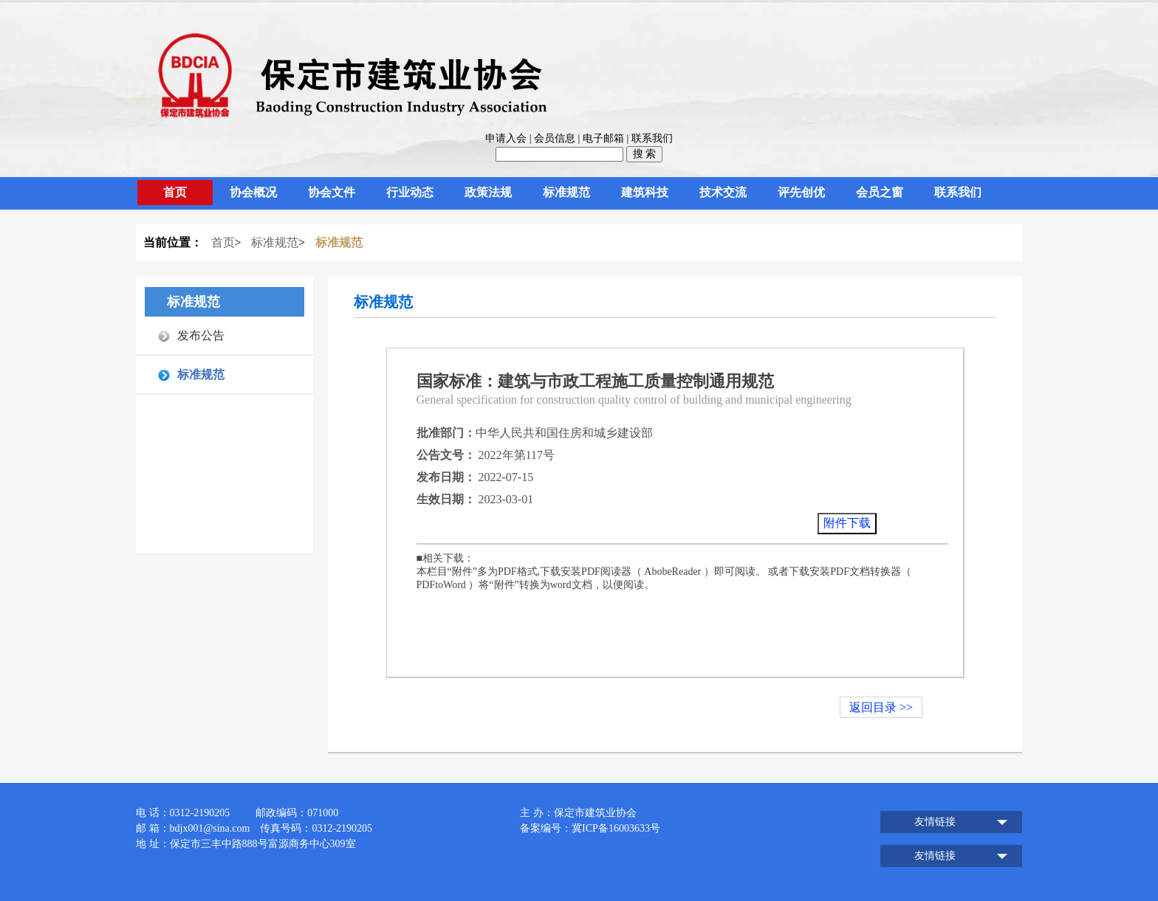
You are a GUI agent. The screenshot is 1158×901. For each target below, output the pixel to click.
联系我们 (652, 138)
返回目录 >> (881, 707)
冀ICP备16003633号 (616, 828)
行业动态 (410, 192)
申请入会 (506, 138)
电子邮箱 (603, 138)
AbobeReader (672, 571)
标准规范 (566, 192)
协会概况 (253, 192)
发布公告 (201, 335)
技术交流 (723, 192)
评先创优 (801, 192)
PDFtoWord (441, 584)
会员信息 (554, 138)
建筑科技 (644, 192)
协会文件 (331, 192)
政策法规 (488, 192)
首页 (175, 192)
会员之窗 (879, 192)
